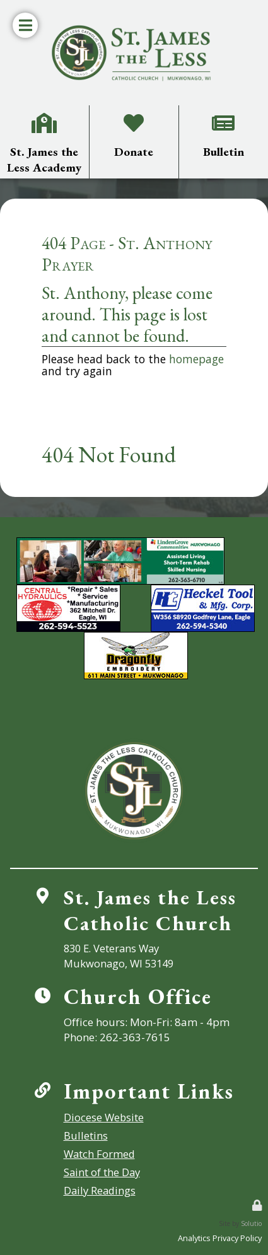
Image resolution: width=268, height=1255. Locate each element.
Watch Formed (97, 1154)
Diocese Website (101, 1117)
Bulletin (223, 114)
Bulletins (83, 1135)
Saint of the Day (100, 1172)
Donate (133, 114)
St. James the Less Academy (44, 119)
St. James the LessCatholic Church (150, 910)
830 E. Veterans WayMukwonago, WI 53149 (118, 956)
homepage (196, 358)
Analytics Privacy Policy (220, 1238)
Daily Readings (98, 1190)
